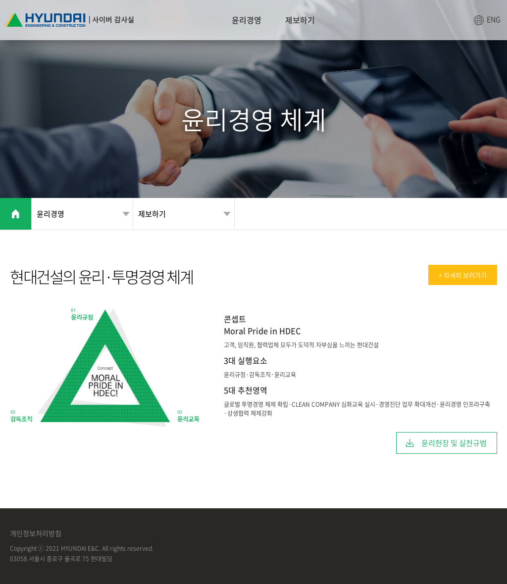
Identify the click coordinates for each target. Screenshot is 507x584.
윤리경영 (246, 20)
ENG (494, 19)
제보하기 (300, 20)
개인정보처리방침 (35, 533)
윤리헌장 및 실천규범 (454, 443)
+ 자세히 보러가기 (463, 275)
